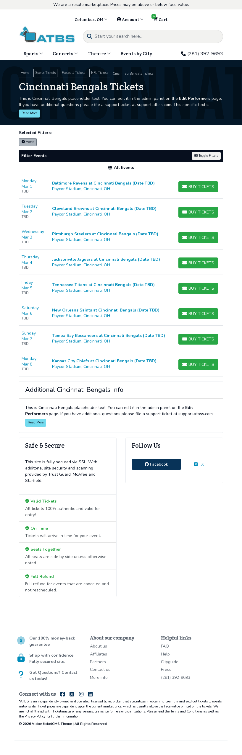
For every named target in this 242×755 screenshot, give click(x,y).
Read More (29, 113)
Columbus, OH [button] (91, 19)
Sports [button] (33, 53)
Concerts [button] (65, 53)
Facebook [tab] (156, 464)
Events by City (136, 53)
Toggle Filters (206, 156)
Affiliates (98, 654)
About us (98, 646)
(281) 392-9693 (202, 53)
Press (166, 669)
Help (165, 654)
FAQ (165, 646)
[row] (121, 186)
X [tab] (199, 464)
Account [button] (130, 19)
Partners (98, 662)
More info (99, 677)
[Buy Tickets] (198, 186)
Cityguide (169, 662)
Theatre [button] (99, 53)
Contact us (100, 669)
